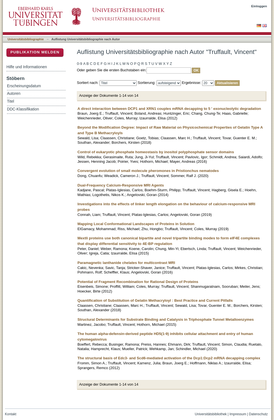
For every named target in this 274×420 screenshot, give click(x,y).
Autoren (13, 93)
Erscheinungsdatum (24, 86)
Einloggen (259, 6)
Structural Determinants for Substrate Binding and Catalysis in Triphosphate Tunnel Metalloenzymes (165, 319)
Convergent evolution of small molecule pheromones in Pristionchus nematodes (148, 171)
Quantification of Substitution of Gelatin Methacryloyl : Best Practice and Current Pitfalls (155, 300)
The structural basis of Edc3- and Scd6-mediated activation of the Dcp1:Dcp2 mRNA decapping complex (168, 358)
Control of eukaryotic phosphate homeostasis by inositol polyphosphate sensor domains (155, 152)
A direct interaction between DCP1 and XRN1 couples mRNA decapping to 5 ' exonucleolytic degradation (169, 109)
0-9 (79, 64)
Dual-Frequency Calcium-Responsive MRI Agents (120, 185)
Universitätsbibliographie (26, 39)
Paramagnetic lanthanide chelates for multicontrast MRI (126, 263)
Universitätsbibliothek (211, 414)
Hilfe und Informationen (26, 67)
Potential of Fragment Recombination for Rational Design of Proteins (137, 282)
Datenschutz (258, 414)
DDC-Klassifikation (23, 109)
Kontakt (10, 414)
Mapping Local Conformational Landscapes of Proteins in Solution (135, 224)
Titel (10, 101)
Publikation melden (35, 52)
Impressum (238, 414)
